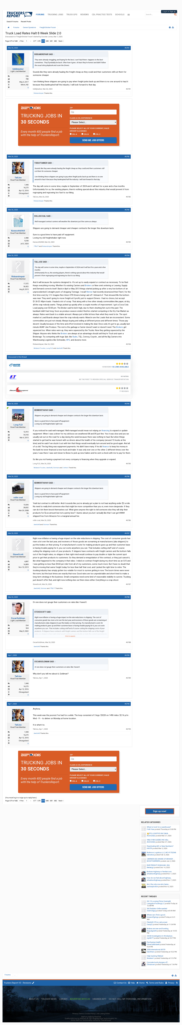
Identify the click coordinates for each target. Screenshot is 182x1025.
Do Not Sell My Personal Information (130, 999)
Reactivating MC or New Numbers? (160, 846)
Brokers (88, 285)
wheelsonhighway (154, 874)
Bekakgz (150, 867)
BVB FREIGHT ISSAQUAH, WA (158, 865)
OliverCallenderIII (153, 944)
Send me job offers (93, 140)
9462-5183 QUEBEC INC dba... (158, 840)
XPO (68, 340)
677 (34, 41)
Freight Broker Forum (24, 37)
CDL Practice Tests (102, 14)
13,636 (25, 505)
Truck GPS (71, 14)
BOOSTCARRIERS (153, 861)
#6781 (127, 48)
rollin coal (18, 497)
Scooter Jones (47, 37)
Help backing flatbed (155, 956)
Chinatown (151, 964)
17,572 (25, 284)
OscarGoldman (18, 618)
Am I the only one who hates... (158, 884)
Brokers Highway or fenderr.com (159, 872)
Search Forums (12, 22)
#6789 (127, 655)
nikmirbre (150, 855)
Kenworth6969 (18, 231)
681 (51, 41)
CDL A (73, 134)
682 (55, 41)
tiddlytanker (18, 69)
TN (27, 513)
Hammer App (99, 999)
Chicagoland (23, 193)
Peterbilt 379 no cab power (157, 922)
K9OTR (149, 848)
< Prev (21, 41)
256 (27, 76)
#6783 (127, 210)
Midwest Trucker (40, 348)
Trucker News (49, 999)
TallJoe (18, 177)
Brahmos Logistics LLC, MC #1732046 (161, 852)
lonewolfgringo (153, 917)
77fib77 (36, 246)
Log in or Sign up (169, 11)
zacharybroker (152, 887)
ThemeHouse (106, 1020)
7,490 (26, 185)
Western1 (150, 958)
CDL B (85, 134)
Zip (71, 108)
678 (39, 41)
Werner (89, 292)
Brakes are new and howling (157, 929)
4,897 (26, 561)
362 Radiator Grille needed (157, 909)
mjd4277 (150, 938)
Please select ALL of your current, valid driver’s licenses (89, 129)
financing (105, 430)
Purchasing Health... (154, 942)
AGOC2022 (151, 836)
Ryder (75, 337)
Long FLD (49, 348)
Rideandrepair (39, 93)
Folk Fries (150, 829)
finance (106, 446)
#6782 (127, 156)
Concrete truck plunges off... (158, 962)
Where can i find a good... (156, 915)
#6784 (127, 255)
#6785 (127, 404)
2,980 (26, 238)
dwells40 (59, 348)
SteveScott (18, 554)
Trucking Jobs (55, 14)
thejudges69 (151, 931)
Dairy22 (150, 924)
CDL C (97, 134)
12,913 (25, 432)
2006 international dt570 (156, 950)
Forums (40, 14)
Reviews (84, 14)
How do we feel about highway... (159, 878)
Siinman (56, 468)
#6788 (127, 597)
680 (47, 41)
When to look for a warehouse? (159, 827)
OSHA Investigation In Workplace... (160, 936)
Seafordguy (151, 911)
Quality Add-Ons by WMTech (91, 1018)
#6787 (127, 533)
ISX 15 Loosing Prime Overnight (159, 901)
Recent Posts (26, 22)
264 (27, 625)
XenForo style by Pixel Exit (91, 1017)
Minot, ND (24, 85)
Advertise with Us (80, 999)
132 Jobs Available (120, 367)
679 (43, 41)
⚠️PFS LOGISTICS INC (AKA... (158, 833)
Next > (61, 41)
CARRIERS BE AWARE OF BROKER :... (161, 859)
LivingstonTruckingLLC (155, 903)
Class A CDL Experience (81, 118)
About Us (34, 999)
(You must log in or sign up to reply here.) (21, 798)
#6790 (127, 704)
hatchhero (151, 952)
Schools (119, 14)
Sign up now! (159, 811)
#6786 (127, 476)
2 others (65, 468)
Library (63, 999)
